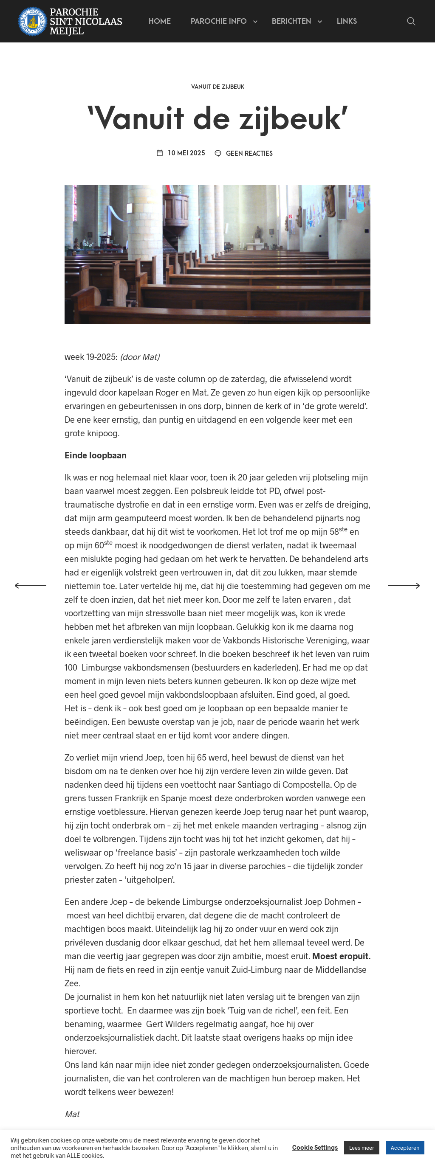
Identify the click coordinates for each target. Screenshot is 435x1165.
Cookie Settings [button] (315, 1147)
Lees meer (361, 1147)
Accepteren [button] (405, 1147)
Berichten (291, 21)
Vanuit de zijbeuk (217, 87)
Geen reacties (243, 153)
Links (347, 21)
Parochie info (219, 21)
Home (160, 21)
